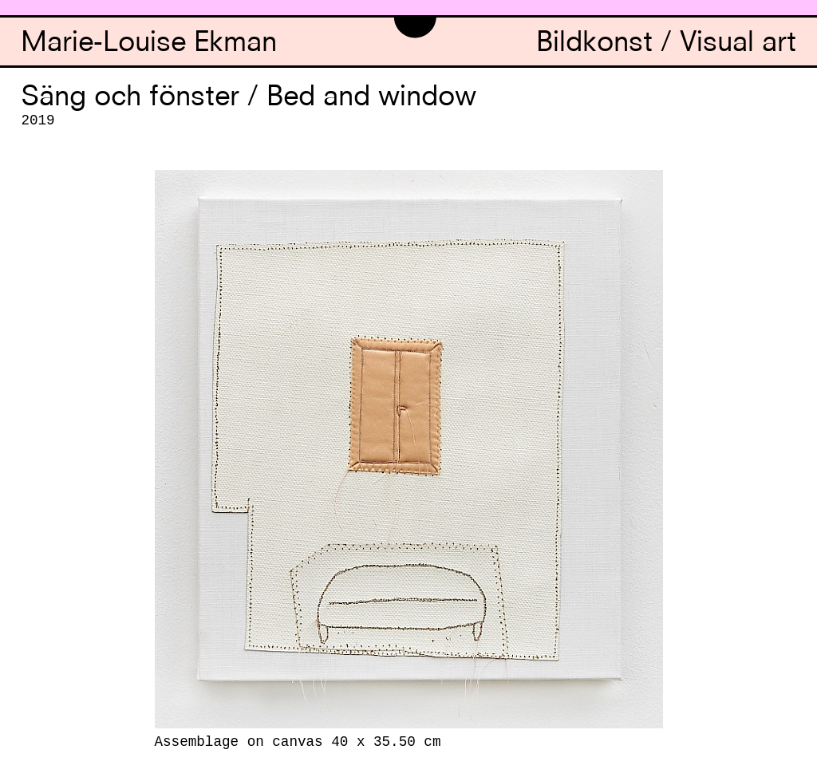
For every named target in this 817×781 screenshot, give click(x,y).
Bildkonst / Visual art (666, 44)
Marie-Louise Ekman (149, 44)
